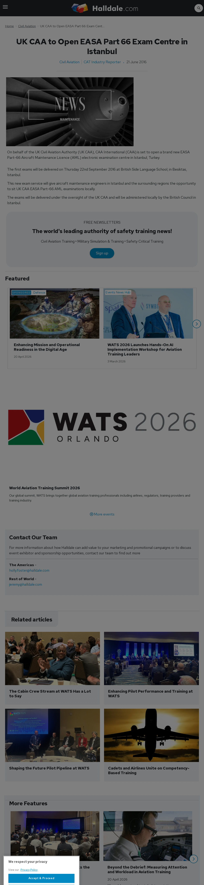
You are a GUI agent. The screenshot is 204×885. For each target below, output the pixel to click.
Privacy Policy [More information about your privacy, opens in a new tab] (29, 883)
